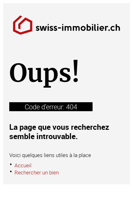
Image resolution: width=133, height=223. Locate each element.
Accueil (23, 165)
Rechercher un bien (37, 172)
